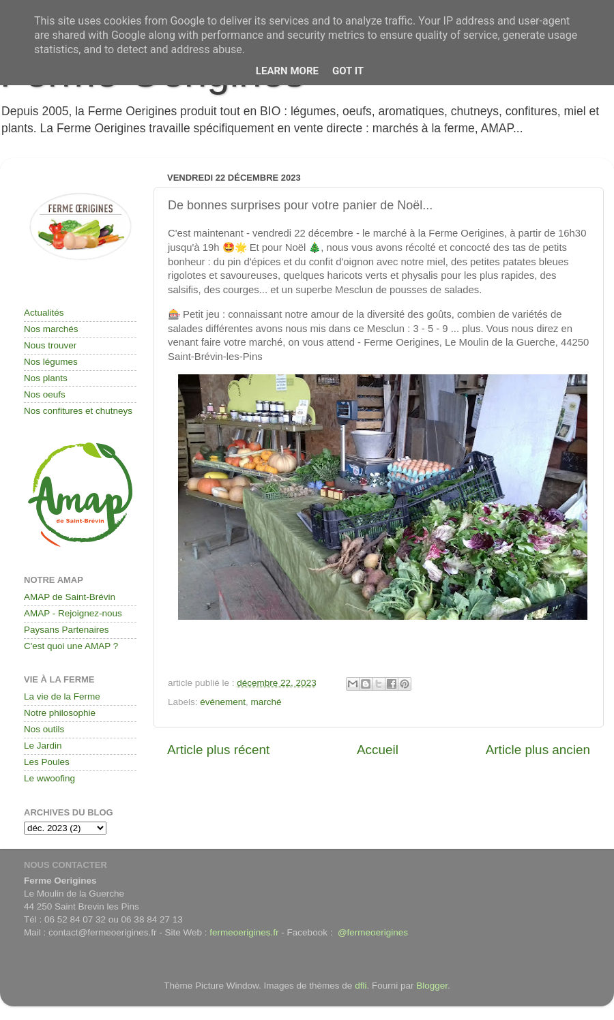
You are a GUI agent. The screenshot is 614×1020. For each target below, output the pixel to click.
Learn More (287, 71)
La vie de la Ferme (62, 696)
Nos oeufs (44, 394)
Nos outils (44, 729)
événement (223, 702)
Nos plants (46, 378)
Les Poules (47, 762)
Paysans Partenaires (66, 630)
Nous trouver (50, 345)
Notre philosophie (60, 713)
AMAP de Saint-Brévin (69, 597)
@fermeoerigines (373, 932)
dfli (360, 985)
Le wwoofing (49, 778)
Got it (348, 71)
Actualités (44, 313)
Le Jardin (43, 745)
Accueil (377, 749)
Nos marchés (51, 329)
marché (266, 702)
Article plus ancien (538, 749)
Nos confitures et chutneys (78, 411)
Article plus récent (218, 749)
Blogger (432, 985)
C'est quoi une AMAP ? (71, 646)
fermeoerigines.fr (243, 932)
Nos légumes (51, 362)
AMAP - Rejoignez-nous (73, 613)
